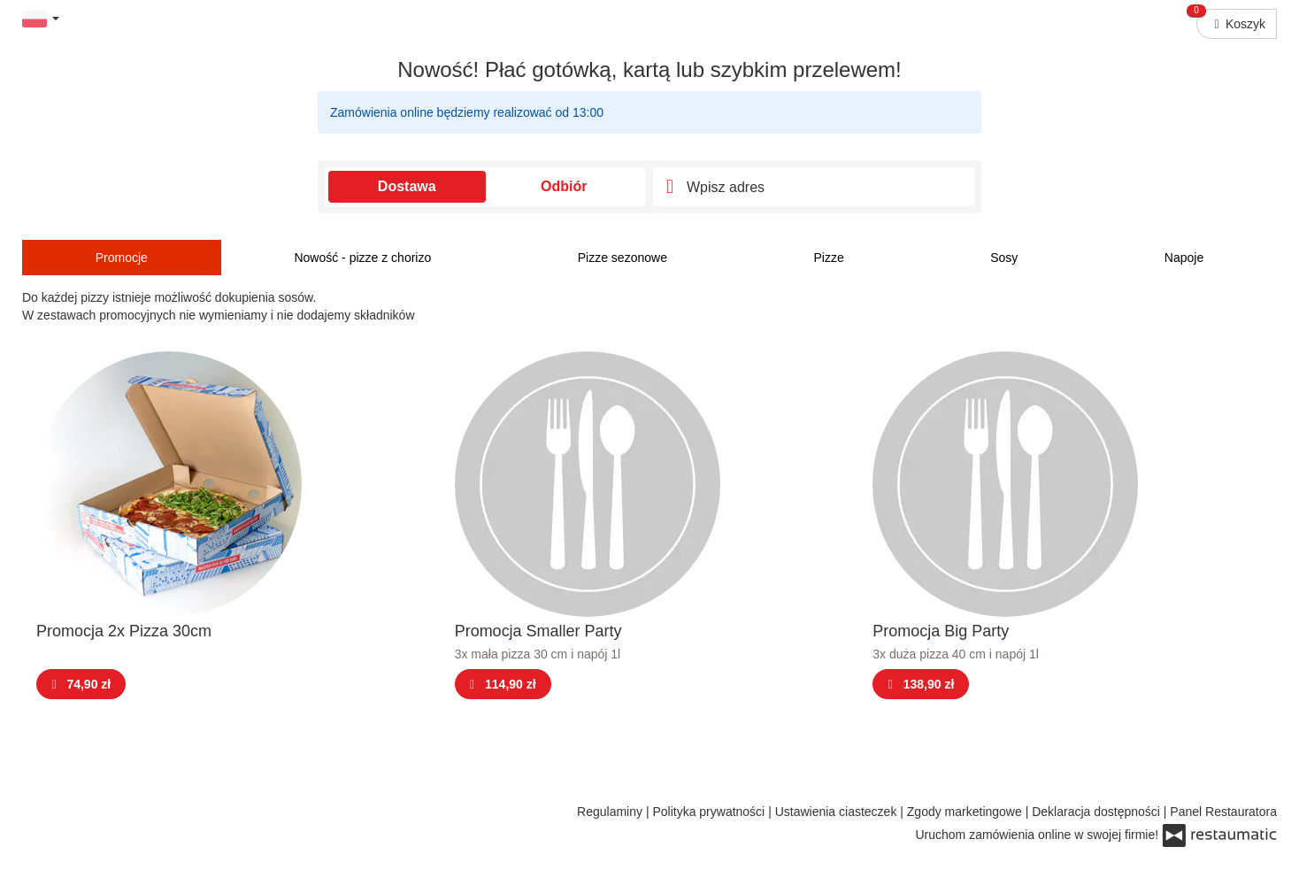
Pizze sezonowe (622, 257)
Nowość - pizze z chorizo (362, 257)
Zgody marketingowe (966, 811)
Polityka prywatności (710, 811)
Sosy (1004, 257)
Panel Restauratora (1223, 811)
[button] (40, 18)
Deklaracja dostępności (1098, 811)
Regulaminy (611, 811)
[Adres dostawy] (813, 186)
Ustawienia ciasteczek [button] (838, 811)
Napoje (1183, 257)
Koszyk (1230, 20)
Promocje (122, 257)
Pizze (828, 257)
